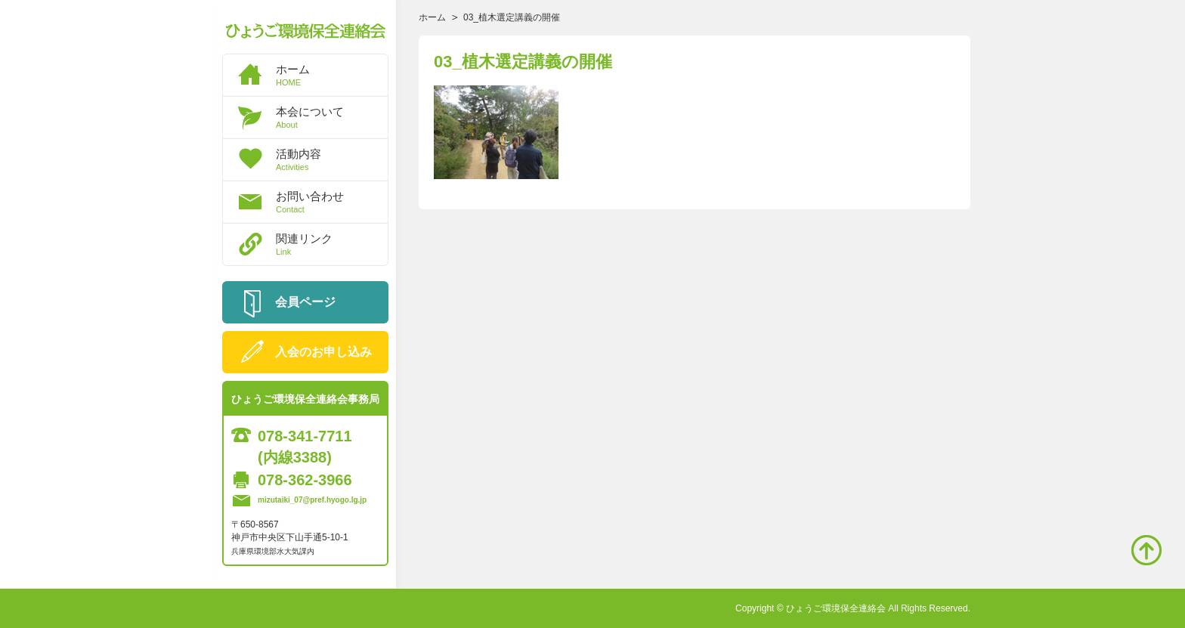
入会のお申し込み (323, 351)
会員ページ (305, 301)
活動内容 (332, 159)
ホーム (332, 75)
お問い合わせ (332, 202)
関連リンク (332, 244)
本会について (332, 117)
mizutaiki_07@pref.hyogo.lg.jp (312, 500)
